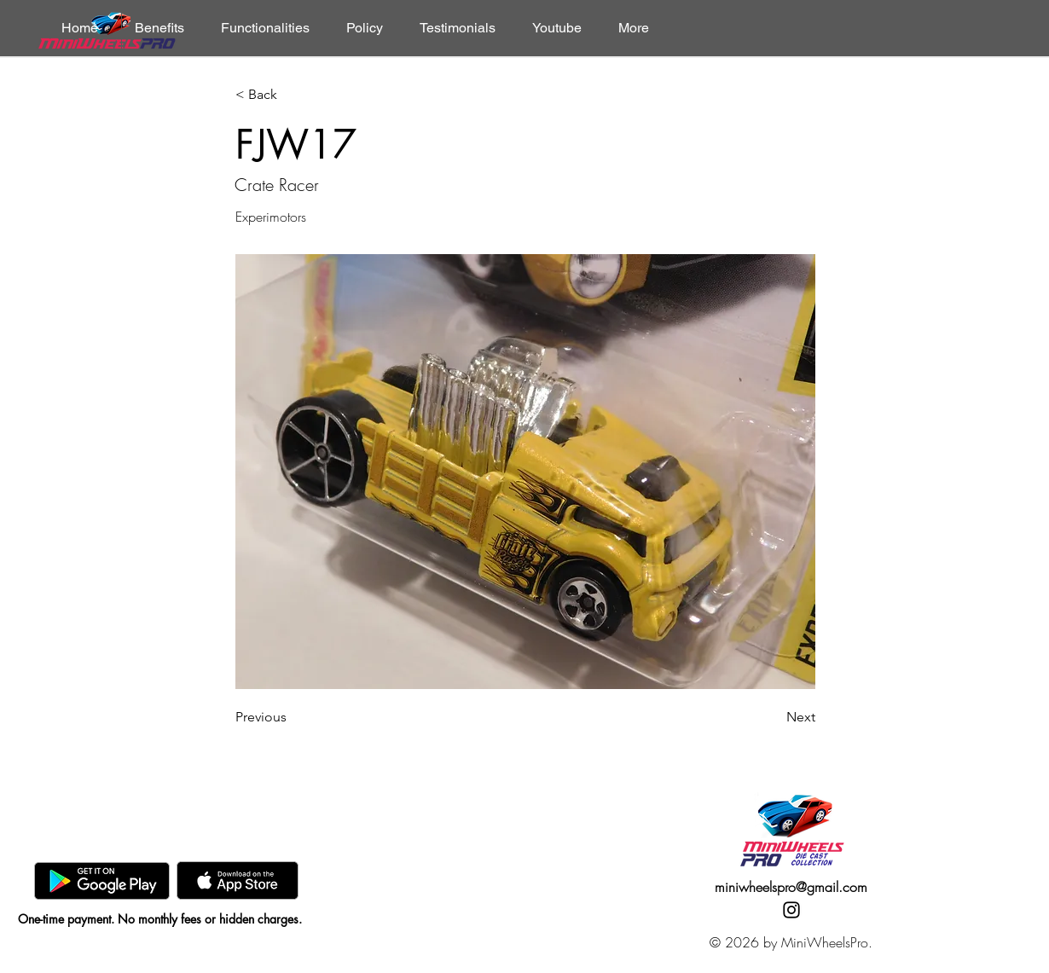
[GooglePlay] (102, 880)
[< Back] (291, 95)
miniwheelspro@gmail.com (791, 886)
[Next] (772, 717)
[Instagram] (791, 910)
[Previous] (291, 717)
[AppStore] (237, 880)
